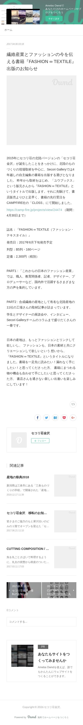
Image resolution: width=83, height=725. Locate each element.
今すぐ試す (54, 18)
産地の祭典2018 (18, 477)
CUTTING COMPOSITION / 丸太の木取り (35, 549)
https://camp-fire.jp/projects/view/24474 (35, 210)
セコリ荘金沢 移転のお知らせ (28, 513)
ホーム (8, 29)
